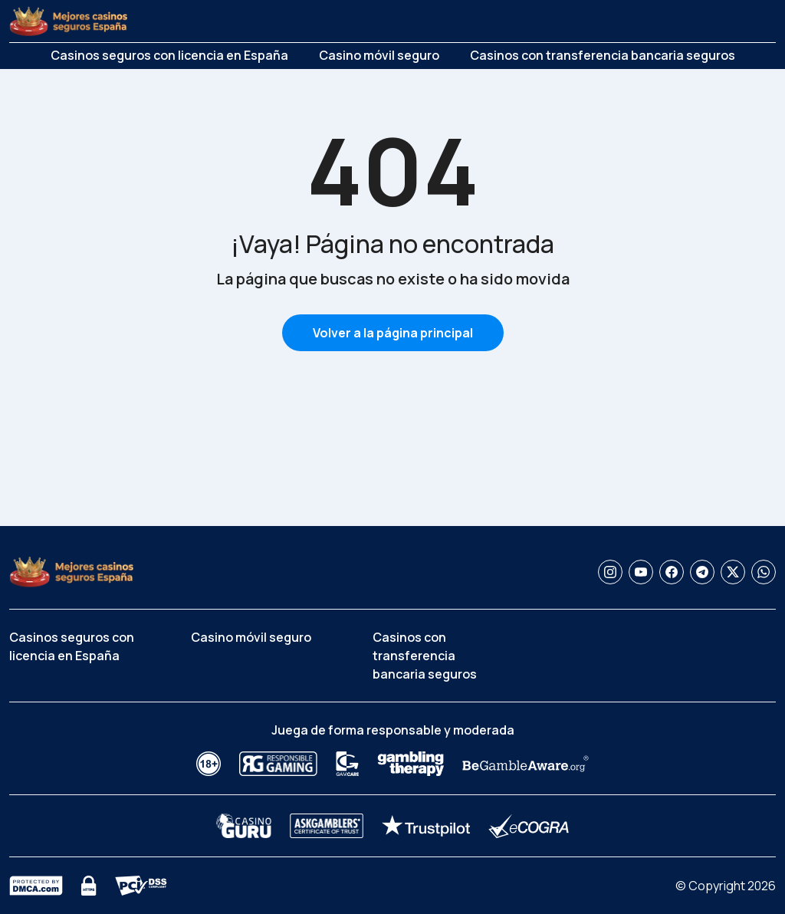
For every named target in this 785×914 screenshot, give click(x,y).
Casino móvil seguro (379, 55)
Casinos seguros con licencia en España (169, 55)
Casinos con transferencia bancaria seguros (602, 55)
